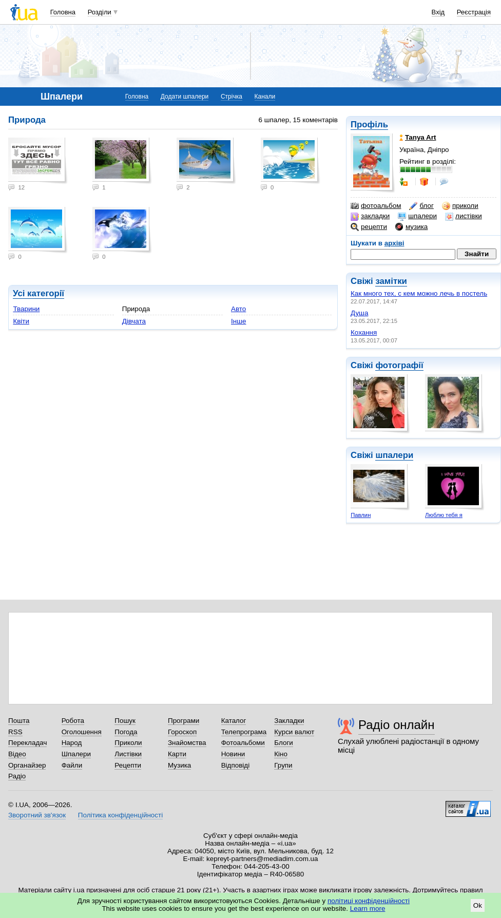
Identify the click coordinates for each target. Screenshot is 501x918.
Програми (183, 720)
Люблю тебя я (444, 515)
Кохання (364, 332)
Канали (265, 96)
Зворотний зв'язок (37, 815)
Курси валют (294, 732)
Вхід (438, 12)
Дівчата (134, 321)
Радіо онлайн (396, 725)
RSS (15, 732)
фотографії (399, 365)
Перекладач (27, 743)
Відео (17, 754)
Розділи (99, 12)
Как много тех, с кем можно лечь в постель (419, 293)
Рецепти (127, 765)
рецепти (369, 227)
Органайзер (27, 765)
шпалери (417, 216)
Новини (233, 754)
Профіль (369, 124)
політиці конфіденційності (368, 901)
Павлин (361, 515)
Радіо (17, 776)
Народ (72, 743)
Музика (179, 765)
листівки (463, 216)
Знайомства (187, 743)
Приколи (128, 743)
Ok (477, 905)
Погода (125, 732)
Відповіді (235, 765)
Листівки (128, 754)
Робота (73, 720)
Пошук (125, 720)
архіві (394, 243)
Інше (238, 321)
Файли (72, 765)
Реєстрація (474, 12)
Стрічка (231, 96)
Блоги (283, 743)
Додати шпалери (184, 96)
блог (421, 206)
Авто (238, 309)
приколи (460, 206)
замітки (391, 281)
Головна (62, 12)
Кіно (280, 754)
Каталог (233, 720)
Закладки (289, 720)
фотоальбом (376, 206)
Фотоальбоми (243, 743)
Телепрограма (244, 732)
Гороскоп (182, 732)
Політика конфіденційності (120, 815)
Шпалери (76, 754)
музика (411, 227)
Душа (359, 313)
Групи (283, 765)
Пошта (18, 720)
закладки (370, 216)
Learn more (368, 908)
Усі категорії (38, 293)
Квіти (21, 321)
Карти (177, 754)
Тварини (26, 309)
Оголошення (82, 732)
